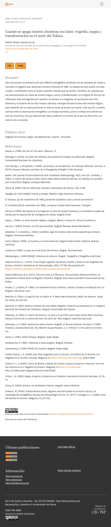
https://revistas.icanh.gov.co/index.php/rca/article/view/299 (37, 269)
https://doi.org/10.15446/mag (66, 357)
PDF (10, 65)
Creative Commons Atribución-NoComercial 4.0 (71, 414)
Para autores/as (14, 479)
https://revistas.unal (70, 367)
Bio (6, 52)
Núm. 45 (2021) (12, 18)
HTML (20, 65)
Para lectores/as (14, 476)
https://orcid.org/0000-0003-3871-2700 (21, 49)
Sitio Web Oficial (66, 447)
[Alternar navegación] (102, 4)
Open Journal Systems (69, 470)
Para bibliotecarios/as (17, 483)
